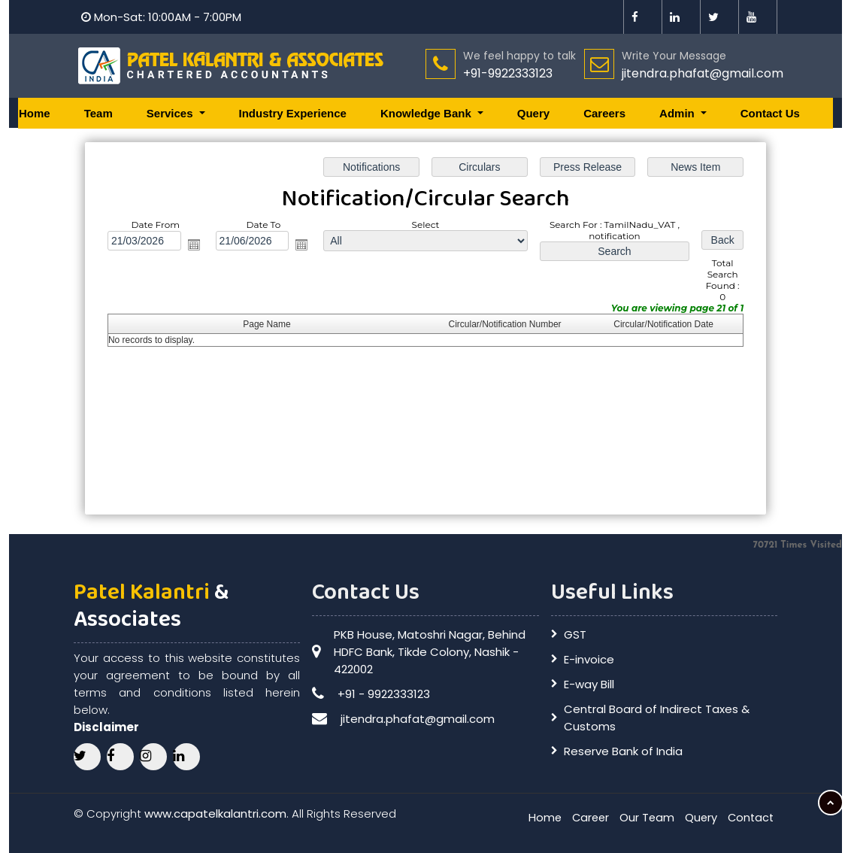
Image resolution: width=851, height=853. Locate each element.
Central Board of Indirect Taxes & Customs (657, 717)
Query (533, 113)
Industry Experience (293, 113)
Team (98, 113)
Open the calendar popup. (195, 245)
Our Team (643, 817)
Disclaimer (106, 727)
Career (585, 817)
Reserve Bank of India (623, 751)
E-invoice (589, 659)
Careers (604, 113)
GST (575, 634)
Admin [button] (678, 113)
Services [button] (171, 113)
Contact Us (770, 113)
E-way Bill (589, 684)
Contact (749, 817)
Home (34, 113)
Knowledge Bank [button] (427, 113)
